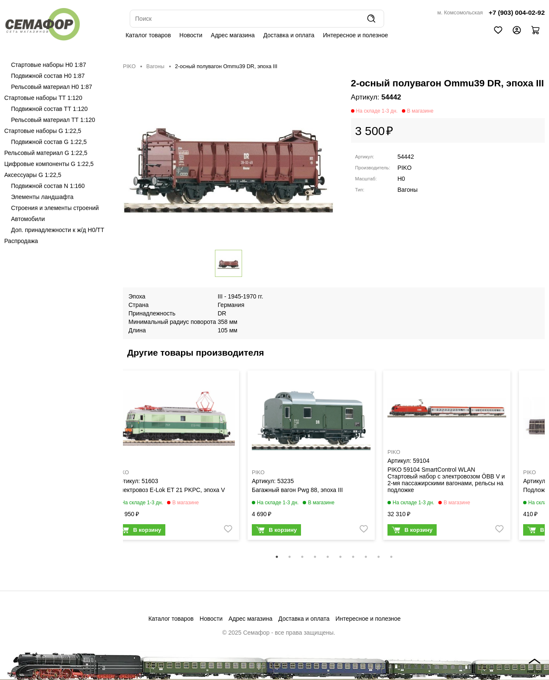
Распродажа (21, 241)
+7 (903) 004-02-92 (517, 12)
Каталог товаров (148, 35)
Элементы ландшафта (42, 196)
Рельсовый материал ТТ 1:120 (53, 119)
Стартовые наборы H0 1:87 (48, 64)
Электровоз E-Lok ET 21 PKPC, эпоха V (170, 490)
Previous (116, 460)
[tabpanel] (175, 457)
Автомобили (28, 219)
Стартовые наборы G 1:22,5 (42, 130)
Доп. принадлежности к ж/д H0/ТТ (57, 230)
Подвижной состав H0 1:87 (48, 75)
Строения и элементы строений (55, 208)
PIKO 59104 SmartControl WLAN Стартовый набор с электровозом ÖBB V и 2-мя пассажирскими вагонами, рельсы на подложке (446, 479)
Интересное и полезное (355, 35)
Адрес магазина (233, 35)
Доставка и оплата (289, 35)
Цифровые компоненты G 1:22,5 (49, 163)
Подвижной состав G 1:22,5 (49, 141)
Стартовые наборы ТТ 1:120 (43, 97)
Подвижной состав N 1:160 (48, 185)
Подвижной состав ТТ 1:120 (49, 108)
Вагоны (155, 66)
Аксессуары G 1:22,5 (32, 174)
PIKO (129, 66)
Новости (190, 35)
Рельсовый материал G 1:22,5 (45, 152)
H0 (401, 178)
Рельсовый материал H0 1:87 (51, 86)
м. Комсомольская (460, 13)
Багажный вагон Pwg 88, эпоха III (297, 490)
